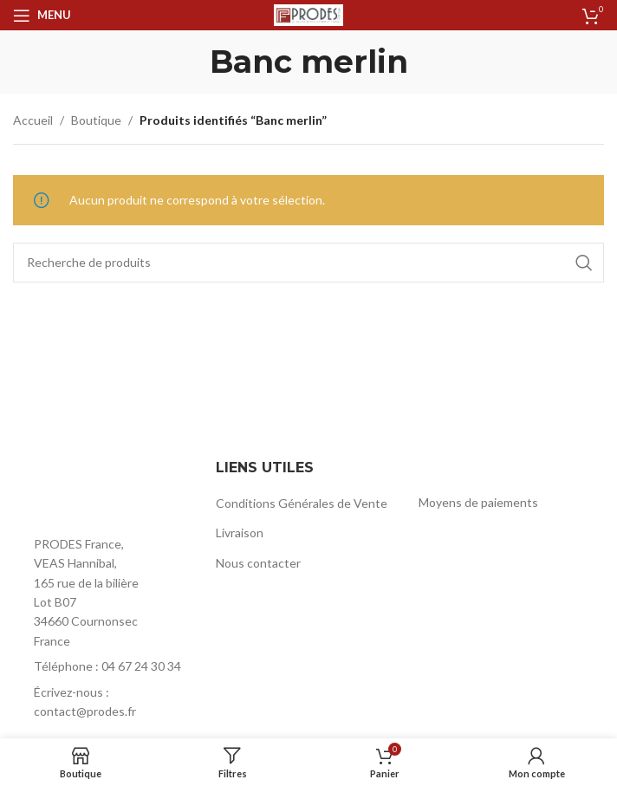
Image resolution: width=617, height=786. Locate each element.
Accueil (33, 120)
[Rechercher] (308, 263)
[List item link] (105, 666)
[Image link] (105, 490)
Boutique (96, 120)
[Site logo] (308, 13)
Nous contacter (258, 562)
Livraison (239, 532)
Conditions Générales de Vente (301, 503)
